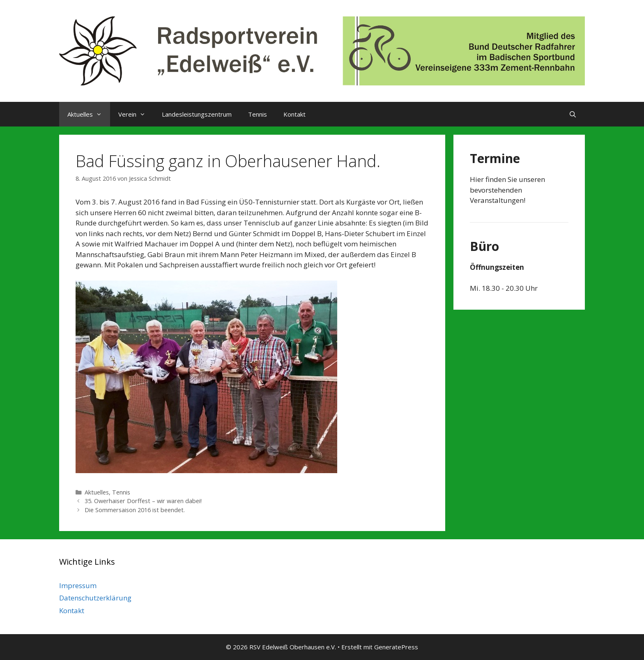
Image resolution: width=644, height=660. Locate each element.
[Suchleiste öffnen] (573, 114)
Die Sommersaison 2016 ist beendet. (135, 510)
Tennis (257, 114)
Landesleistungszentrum (197, 114)
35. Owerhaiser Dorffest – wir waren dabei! (143, 501)
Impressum (78, 585)
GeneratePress (396, 647)
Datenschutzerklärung (95, 598)
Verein (136, 114)
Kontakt (294, 114)
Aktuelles (88, 114)
